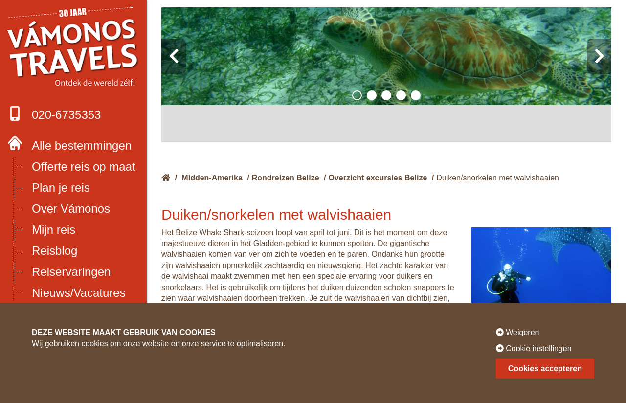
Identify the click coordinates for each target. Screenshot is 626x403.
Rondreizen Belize (285, 178)
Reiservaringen (71, 271)
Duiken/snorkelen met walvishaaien (497, 178)
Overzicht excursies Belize (377, 178)
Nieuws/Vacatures (79, 292)
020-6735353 (54, 113)
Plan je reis (61, 187)
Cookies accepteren (545, 368)
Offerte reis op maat (83, 166)
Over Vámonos (71, 208)
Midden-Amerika (211, 178)
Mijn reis (53, 229)
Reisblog (54, 250)
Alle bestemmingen (82, 145)
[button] (357, 95)
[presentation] (173, 56)
